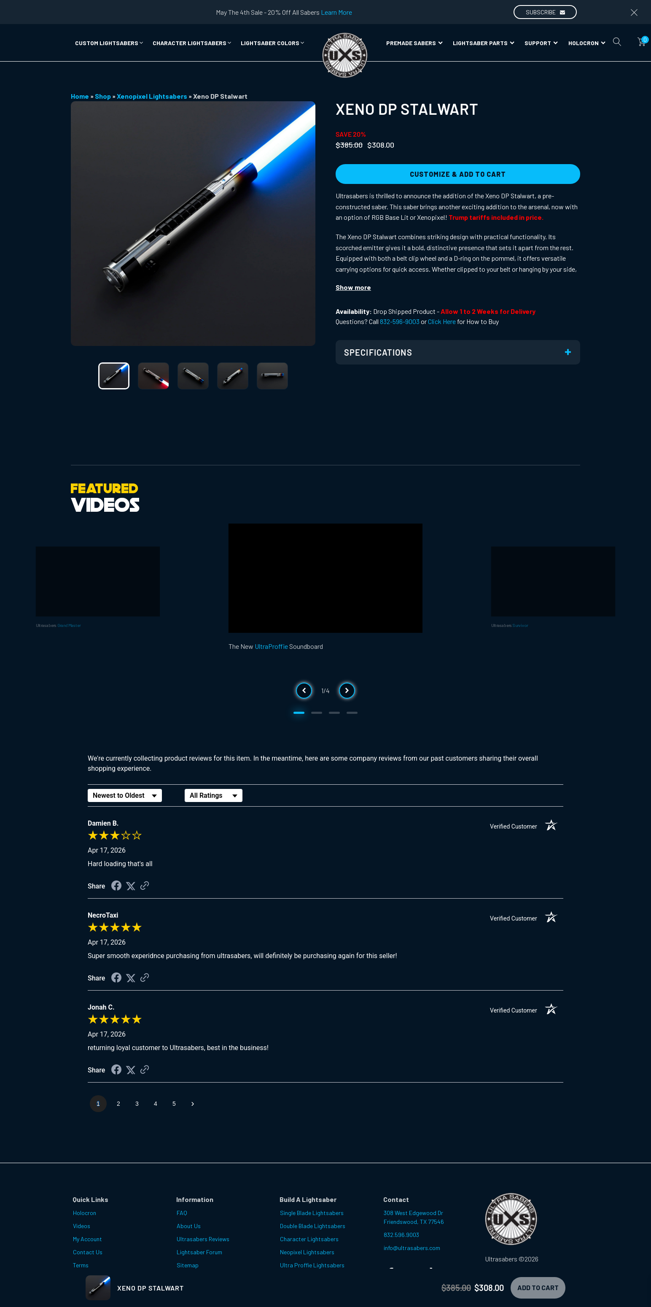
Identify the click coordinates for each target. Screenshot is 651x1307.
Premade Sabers (414, 42)
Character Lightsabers (309, 1238)
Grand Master (69, 624)
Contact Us (87, 1252)
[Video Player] (325, 578)
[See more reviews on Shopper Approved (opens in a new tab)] (144, 886)
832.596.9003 (401, 1234)
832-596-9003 (400, 321)
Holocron (586, 42)
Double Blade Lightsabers (312, 1225)
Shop (103, 96)
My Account (87, 1238)
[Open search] (617, 41)
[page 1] (98, 1103)
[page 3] (137, 1103)
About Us (189, 1225)
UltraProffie (271, 646)
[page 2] (118, 1103)
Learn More (336, 12)
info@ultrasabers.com (412, 1247)
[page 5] (174, 1103)
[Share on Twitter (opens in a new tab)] (131, 886)
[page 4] (155, 1103)
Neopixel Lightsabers (307, 1252)
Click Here (442, 321)
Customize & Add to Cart (458, 174)
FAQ (182, 1212)
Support (541, 42)
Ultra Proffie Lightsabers (312, 1265)
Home (80, 96)
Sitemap (188, 1265)
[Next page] (192, 1103)
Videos (81, 1225)
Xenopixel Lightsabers (152, 96)
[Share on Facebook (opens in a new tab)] (116, 887)
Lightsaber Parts (483, 42)
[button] (109, 42)
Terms (81, 1265)
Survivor (520, 624)
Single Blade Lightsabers (312, 1212)
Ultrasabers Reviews (203, 1238)
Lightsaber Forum (199, 1252)
